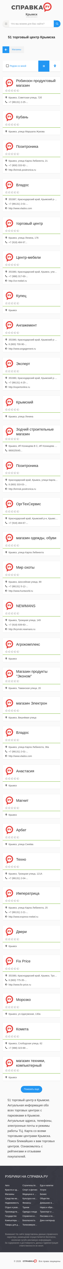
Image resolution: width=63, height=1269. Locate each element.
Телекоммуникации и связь (35, 1225)
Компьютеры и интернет (16, 1220)
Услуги (43, 1190)
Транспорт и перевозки (50, 1212)
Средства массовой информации (20, 1198)
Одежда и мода (30, 1212)
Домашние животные (50, 1203)
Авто (7, 1185)
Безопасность (29, 1220)
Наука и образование (50, 1207)
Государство (11, 1216)
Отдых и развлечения (15, 1207)
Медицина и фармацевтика (35, 1194)
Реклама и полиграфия (51, 1216)
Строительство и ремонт (34, 1185)
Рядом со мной (18, 66)
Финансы (27, 1203)
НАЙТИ (57, 24)
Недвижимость (12, 1203)
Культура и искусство (32, 1198)
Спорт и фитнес (30, 1190)
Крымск (31, 14)
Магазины (9, 1194)
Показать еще (31, 1089)
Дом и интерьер (47, 1220)
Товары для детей (13, 1225)
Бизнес (43, 1194)
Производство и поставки (17, 1212)
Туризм (26, 1207)
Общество (45, 1198)
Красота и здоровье (14, 1190)
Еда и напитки (46, 1185)
